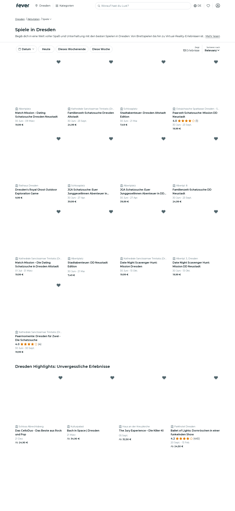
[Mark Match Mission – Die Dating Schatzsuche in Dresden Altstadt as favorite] (58, 213)
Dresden (20, 19)
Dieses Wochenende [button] (74, 49)
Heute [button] (48, 49)
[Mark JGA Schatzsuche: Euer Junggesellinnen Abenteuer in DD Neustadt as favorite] (163, 140)
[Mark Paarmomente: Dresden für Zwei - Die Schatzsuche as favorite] (58, 286)
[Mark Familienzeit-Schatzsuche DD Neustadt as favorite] (216, 140)
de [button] (197, 5)
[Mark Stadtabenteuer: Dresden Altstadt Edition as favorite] (163, 63)
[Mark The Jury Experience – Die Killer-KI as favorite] (164, 379)
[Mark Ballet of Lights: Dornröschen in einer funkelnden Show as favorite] (216, 379)
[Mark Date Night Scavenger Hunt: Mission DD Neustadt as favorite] (216, 213)
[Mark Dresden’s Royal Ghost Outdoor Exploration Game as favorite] (58, 140)
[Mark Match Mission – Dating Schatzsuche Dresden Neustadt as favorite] (58, 63)
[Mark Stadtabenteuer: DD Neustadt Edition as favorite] (111, 213)
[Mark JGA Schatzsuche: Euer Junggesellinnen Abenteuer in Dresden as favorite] (111, 140)
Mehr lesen (213, 36)
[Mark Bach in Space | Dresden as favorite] (112, 379)
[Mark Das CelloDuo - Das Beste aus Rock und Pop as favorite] (60, 379)
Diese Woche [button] (104, 49)
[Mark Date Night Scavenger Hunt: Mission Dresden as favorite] (163, 213)
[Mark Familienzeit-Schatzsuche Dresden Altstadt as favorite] (111, 63)
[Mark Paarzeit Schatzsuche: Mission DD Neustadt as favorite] (216, 63)
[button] (47, 19)
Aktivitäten (34, 19)
